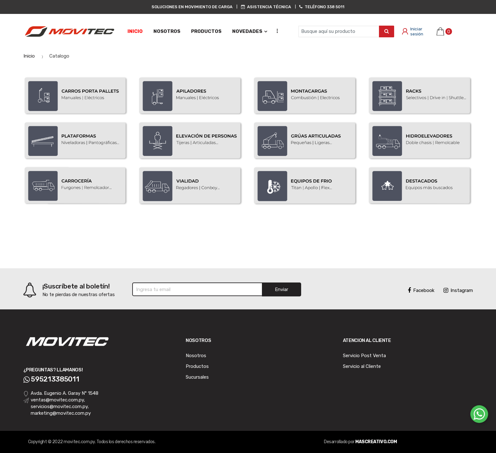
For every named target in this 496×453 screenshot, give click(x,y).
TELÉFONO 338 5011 (321, 6)
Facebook (421, 290)
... (275, 30)
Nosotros (196, 355)
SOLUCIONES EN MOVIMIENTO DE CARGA (192, 6)
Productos (197, 366)
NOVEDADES (247, 31)
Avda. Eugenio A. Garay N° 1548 (61, 393)
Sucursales (197, 377)
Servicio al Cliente (362, 366)
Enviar (281, 289)
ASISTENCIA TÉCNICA (266, 6)
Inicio (135, 31)
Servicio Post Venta (364, 355)
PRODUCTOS (206, 31)
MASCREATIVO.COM (376, 441)
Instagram (458, 290)
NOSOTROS (166, 31)
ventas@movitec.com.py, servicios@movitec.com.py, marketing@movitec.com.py (57, 407)
